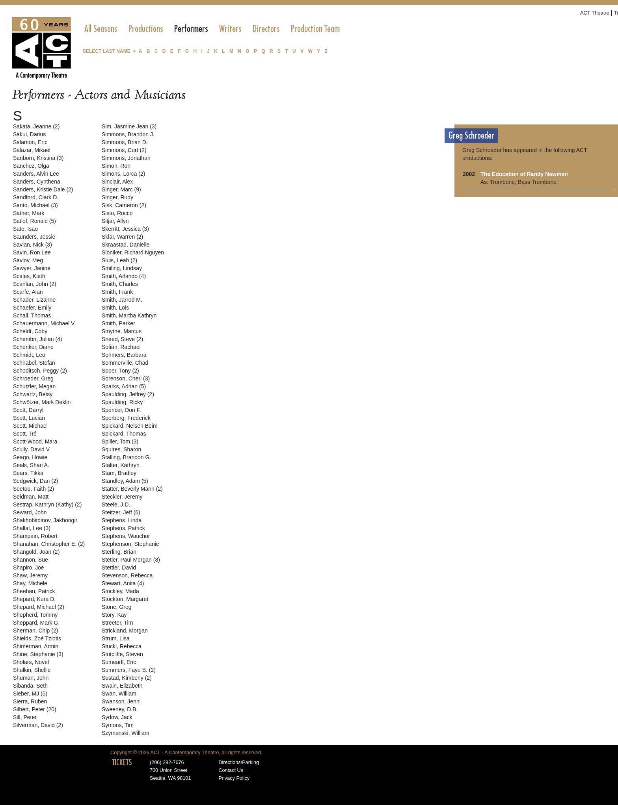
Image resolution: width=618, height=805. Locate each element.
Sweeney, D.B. (120, 709)
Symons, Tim (118, 725)
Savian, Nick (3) (32, 244)
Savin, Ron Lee (32, 252)
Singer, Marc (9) (121, 189)
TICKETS (122, 762)
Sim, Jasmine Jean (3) (129, 126)
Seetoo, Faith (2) (33, 489)
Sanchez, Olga (31, 166)
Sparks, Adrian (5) (124, 386)
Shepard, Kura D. (34, 599)
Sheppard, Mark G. (36, 623)
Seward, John (30, 512)
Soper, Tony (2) (120, 370)
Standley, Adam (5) (125, 481)
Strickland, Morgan (125, 630)
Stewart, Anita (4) (123, 583)
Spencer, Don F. (121, 410)
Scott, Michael (30, 426)
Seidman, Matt (30, 496)
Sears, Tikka (28, 473)
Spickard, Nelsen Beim (130, 426)
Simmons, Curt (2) (124, 150)
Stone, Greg (117, 607)
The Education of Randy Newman (524, 174)
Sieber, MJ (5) (30, 693)
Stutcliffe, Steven (122, 654)
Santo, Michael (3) (35, 205)
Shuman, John (30, 678)
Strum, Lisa (116, 638)
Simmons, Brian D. (125, 142)
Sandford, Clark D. (35, 197)
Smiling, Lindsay (122, 268)
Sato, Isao (25, 229)
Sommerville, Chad (125, 363)
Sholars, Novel (31, 662)
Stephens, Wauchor (126, 536)
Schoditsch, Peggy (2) (40, 370)
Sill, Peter (25, 717)
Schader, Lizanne (34, 300)
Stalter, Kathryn (121, 465)
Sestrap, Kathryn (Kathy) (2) (47, 504)
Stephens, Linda (121, 520)
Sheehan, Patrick (34, 591)
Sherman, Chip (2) (35, 630)
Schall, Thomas (32, 315)
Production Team (315, 28)
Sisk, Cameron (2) (124, 205)
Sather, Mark (28, 213)
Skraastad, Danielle (125, 244)
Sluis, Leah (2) (119, 260)
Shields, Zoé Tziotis (37, 638)
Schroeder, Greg (33, 378)
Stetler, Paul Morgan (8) (131, 559)
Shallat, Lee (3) (31, 528)
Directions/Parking (238, 762)
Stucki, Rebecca (121, 646)
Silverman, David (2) (38, 725)
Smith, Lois (115, 307)
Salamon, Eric (30, 142)
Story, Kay (114, 615)
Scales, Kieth (29, 276)
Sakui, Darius (29, 134)
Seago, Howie (30, 457)
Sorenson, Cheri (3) (126, 378)
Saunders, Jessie (34, 237)
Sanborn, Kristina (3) (38, 158)
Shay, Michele (30, 583)
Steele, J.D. (116, 504)
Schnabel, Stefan (34, 363)
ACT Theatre (594, 13)
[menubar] (212, 29)
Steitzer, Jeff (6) (121, 512)
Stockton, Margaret (125, 599)
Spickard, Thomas (124, 433)
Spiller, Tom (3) (120, 441)
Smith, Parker (118, 323)
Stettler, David (119, 567)
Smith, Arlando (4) (124, 276)
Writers (230, 28)
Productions (145, 28)
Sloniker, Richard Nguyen (133, 252)
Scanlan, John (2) (34, 284)
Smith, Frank (117, 292)
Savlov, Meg (28, 260)
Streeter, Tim (117, 623)
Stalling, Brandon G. (126, 457)
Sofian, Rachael (121, 347)
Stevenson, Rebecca (127, 575)
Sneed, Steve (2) (122, 339)
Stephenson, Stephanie (130, 544)
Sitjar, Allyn (115, 221)
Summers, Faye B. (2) (129, 670)
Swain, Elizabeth (122, 686)
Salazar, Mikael (31, 150)
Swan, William (119, 693)
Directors (266, 28)
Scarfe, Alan (28, 292)
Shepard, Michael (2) (38, 607)
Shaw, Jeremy (30, 575)
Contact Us (230, 770)
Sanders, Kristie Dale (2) (43, 189)
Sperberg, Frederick (126, 418)
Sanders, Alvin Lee (36, 174)
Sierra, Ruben (30, 701)
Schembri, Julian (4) (37, 339)
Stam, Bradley (119, 473)
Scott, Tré (25, 433)
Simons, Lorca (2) (123, 174)
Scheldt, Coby (30, 331)
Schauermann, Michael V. (44, 323)
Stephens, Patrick (123, 528)
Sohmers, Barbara (124, 355)
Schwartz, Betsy (32, 394)
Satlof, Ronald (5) (34, 221)
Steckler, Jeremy (122, 496)
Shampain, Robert (35, 536)
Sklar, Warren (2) (122, 237)
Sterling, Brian (119, 552)
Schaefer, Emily (32, 307)
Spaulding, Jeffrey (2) (128, 394)
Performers (191, 28)
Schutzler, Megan (34, 386)
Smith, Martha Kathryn (129, 315)
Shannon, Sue (30, 559)
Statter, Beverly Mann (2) (132, 489)
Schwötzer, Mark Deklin (42, 402)
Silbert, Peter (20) (34, 709)
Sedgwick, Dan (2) (35, 481)
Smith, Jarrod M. (122, 300)
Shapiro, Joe (28, 567)
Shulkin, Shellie (32, 670)
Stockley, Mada (120, 591)
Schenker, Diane (33, 347)
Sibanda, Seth (30, 686)
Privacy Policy (233, 778)
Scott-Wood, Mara (35, 441)
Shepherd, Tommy (35, 615)
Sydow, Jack (117, 717)
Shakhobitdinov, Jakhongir (45, 520)
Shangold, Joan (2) (36, 552)
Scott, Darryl (28, 410)
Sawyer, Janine (31, 268)
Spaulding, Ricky (122, 402)
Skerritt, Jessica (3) (125, 229)
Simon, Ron (116, 166)
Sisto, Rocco (117, 213)
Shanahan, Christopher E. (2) (49, 544)
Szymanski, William (125, 733)
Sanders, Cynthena (36, 181)
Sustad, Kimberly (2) (127, 678)
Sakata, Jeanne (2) (36, 126)
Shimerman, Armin (35, 646)
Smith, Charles (120, 284)
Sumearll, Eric (119, 662)
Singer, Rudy (117, 197)
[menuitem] (101, 29)
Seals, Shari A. (31, 465)
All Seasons (100, 28)
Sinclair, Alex (117, 181)
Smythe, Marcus (121, 331)
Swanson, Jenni (121, 701)
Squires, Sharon (121, 449)
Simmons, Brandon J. (128, 134)
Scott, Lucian (29, 418)
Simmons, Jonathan (126, 158)
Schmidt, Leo (29, 355)
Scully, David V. (32, 449)
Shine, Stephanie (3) (38, 654)
